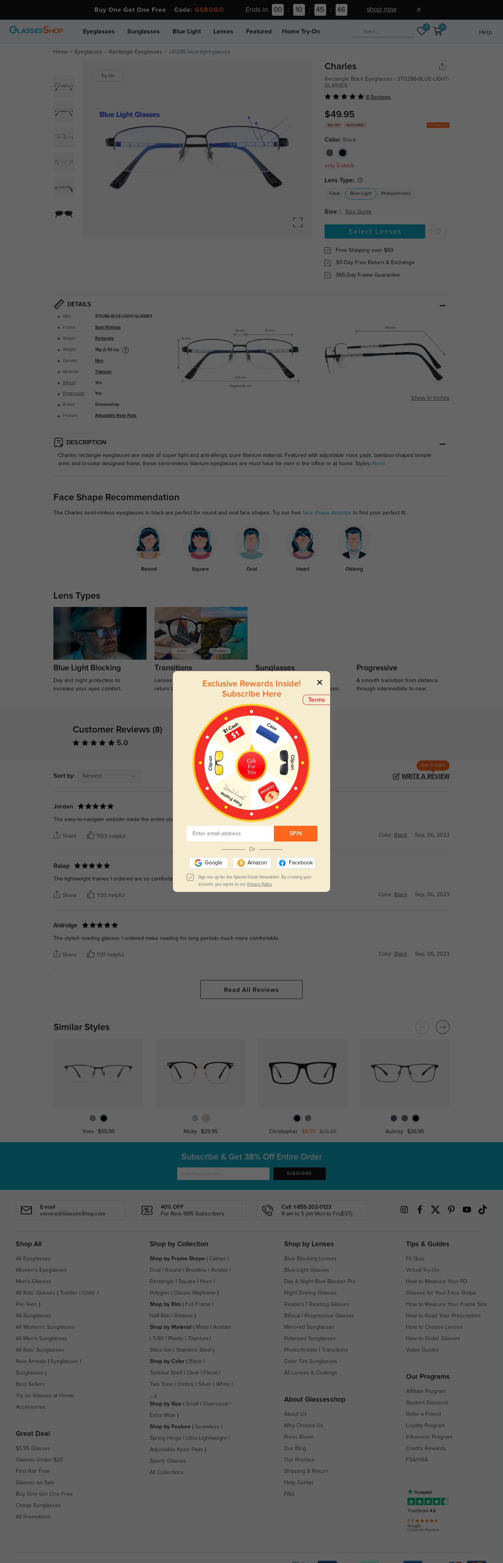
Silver (205, 1384)
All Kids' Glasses (35, 1293)
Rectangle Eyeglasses (135, 52)
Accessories (31, 1407)
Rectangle (104, 338)
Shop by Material (170, 1327)
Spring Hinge (166, 1438)
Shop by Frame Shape (177, 1258)
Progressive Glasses (329, 1316)
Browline (196, 1270)
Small (192, 1404)
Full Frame (198, 1304)
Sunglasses (143, 31)
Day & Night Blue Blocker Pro (320, 1281)
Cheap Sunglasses (38, 1505)
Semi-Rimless (108, 327)
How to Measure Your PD (436, 1281)
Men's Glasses (33, 1281)
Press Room (299, 1437)
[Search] (383, 31)
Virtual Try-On (422, 1270)
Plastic (176, 1338)
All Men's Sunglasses (41, 1338)
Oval (155, 1270)
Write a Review (426, 776)
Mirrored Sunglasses (309, 1327)
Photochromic (396, 193)
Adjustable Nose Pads (115, 416)
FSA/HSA (417, 1460)
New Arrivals (31, 1361)
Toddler (69, 1293)
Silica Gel (161, 1350)
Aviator (219, 1270)
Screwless (207, 1427)
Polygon (159, 1293)
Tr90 (158, 1338)
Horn (206, 1281)
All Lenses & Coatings (310, 1373)
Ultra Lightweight (206, 1438)
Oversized (215, 1404)
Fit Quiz (415, 1258)
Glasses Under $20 (39, 1460)
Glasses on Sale (35, 1482)
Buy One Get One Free (44, 1494)
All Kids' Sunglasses (40, 1350)
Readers (294, 1304)
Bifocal (69, 383)
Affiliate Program (426, 1391)
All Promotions (33, 1517)
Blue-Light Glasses (306, 1270)
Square (187, 1281)
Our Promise (299, 1460)
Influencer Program (429, 1437)
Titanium (103, 372)
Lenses (223, 31)
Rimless (183, 1316)
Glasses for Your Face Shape (441, 1293)
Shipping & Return (306, 1471)
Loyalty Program (425, 1425)
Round (173, 1270)
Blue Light (187, 31)
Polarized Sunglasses (310, 1338)
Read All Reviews (251, 990)
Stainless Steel (193, 1350)
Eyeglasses (99, 31)
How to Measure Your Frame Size (446, 1304)
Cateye (217, 1258)
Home (60, 52)
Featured (259, 31)
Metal (202, 1327)
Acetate (222, 1327)
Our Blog (295, 1448)
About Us (295, 1414)
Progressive (73, 394)
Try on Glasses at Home (45, 1395)
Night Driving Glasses (310, 1293)
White (223, 1384)
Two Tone (161, 1384)
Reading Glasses (329, 1304)
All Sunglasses (33, 1316)
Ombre (185, 1384)
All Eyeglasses (33, 1258)
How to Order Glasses (433, 1338)
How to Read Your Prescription (443, 1316)
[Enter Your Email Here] (223, 1173)
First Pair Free (33, 1471)
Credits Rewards (426, 1448)
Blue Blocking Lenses (310, 1258)
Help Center (299, 1482)
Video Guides (422, 1350)
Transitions (335, 1350)
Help (485, 32)
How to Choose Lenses (434, 1327)
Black (195, 1361)
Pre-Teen (26, 1304)
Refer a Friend (423, 1414)
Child (89, 1293)
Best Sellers (30, 1384)
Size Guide (358, 212)
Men (99, 361)
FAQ (289, 1494)
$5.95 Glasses (33, 1448)
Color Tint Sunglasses (310, 1361)
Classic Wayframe (195, 1293)
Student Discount (427, 1403)
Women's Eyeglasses (41, 1270)
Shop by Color (167, 1361)
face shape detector (327, 513)
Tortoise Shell (166, 1373)
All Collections (167, 1472)
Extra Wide (163, 1415)
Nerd (379, 463)
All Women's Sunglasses (45, 1327)
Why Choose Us (303, 1425)
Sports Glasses (168, 1461)
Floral (210, 1373)
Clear (334, 193)
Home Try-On (301, 31)
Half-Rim (160, 1316)
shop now (382, 9)
